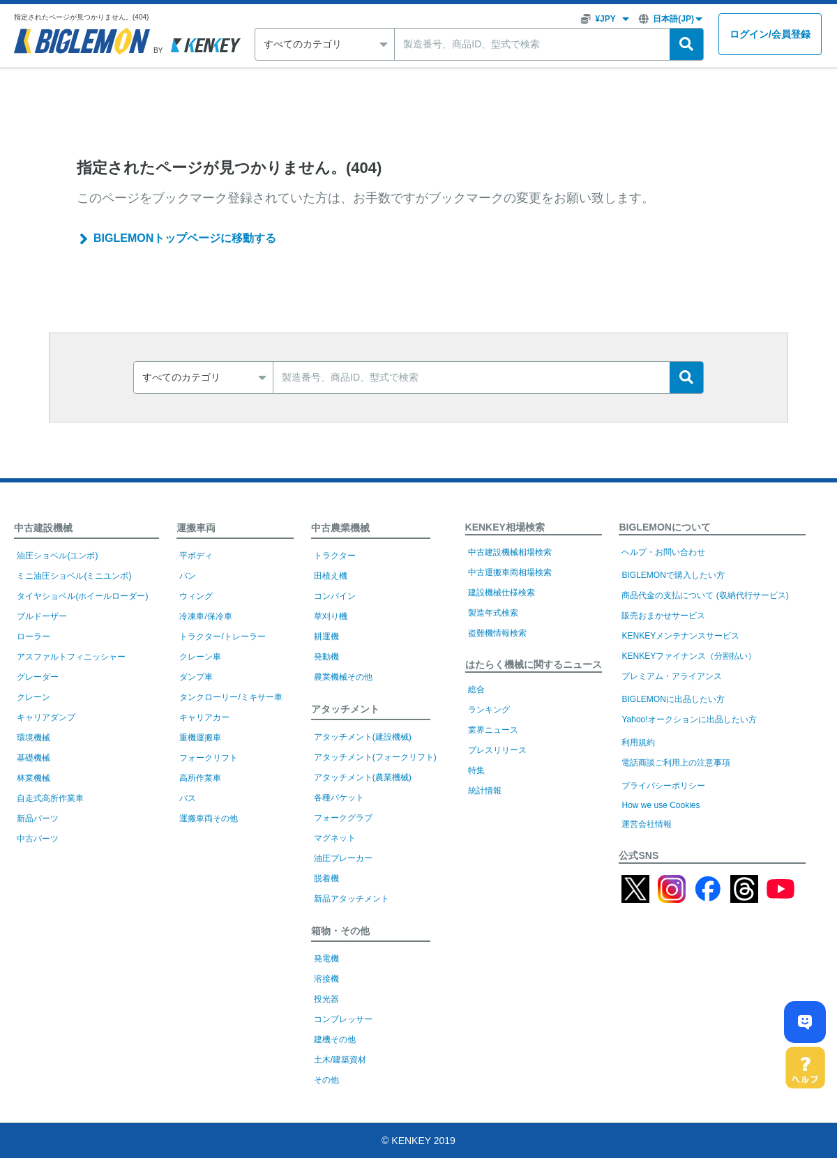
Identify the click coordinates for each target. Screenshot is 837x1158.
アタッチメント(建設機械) (363, 737)
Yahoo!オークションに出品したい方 (688, 719)
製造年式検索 (493, 613)
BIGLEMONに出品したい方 (672, 699)
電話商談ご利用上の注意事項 (675, 763)
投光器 (326, 999)
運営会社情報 (646, 824)
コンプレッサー (343, 1019)
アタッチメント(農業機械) (363, 777)
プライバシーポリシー (663, 786)
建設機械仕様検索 (501, 592)
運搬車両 (196, 527)
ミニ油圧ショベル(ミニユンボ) (74, 576)
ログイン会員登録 (770, 34)
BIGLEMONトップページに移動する (184, 238)
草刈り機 (330, 616)
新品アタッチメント (351, 899)
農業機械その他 (343, 677)
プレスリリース (497, 750)
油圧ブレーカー (343, 858)
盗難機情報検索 (497, 633)
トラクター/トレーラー (222, 636)
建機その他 (335, 1039)
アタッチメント (345, 709)
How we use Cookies (660, 805)
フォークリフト (208, 758)
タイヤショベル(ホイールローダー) (82, 596)
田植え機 (330, 576)
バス (187, 798)
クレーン (33, 697)
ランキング (489, 710)
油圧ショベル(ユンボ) (57, 556)
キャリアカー (204, 717)
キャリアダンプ (46, 717)
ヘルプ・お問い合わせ (663, 552)
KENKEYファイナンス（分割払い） (688, 656)
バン (187, 576)
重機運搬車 (200, 737)
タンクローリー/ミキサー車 (230, 697)
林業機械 (33, 778)
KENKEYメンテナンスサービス (680, 636)
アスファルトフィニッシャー (71, 657)
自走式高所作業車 (50, 798)
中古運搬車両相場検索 (510, 572)
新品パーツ (38, 818)
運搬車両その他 (208, 818)
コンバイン (335, 596)
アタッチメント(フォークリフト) (375, 757)
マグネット (335, 838)
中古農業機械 (340, 527)
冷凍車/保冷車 (205, 616)
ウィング (196, 596)
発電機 (326, 958)
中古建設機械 (43, 527)
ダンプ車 (196, 677)
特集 (476, 770)
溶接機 (326, 979)
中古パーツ (38, 839)
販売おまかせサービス (663, 615)
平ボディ (196, 556)
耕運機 (326, 636)
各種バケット (339, 797)
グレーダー (38, 677)
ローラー (33, 636)
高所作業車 (200, 778)
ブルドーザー (42, 616)
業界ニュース (493, 730)
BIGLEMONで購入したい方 (672, 575)
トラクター (335, 556)
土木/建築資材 (340, 1060)
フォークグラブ (343, 818)
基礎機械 (33, 758)
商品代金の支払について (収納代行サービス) (704, 595)
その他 (326, 1080)
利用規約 (638, 742)
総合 (476, 689)
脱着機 (326, 878)
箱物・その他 (340, 930)
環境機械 (33, 737)
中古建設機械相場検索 (510, 552)
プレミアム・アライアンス (671, 676)
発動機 (326, 657)
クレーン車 (200, 657)
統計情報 (485, 790)
